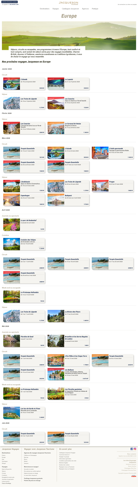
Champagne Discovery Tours (129, 470)
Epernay (26, 457)
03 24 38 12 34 (14, 4)
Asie (3, 459)
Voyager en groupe (64, 456)
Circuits (4, 473)
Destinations (44, 8)
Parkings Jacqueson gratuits (33, 478)
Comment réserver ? (64, 454)
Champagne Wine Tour (130, 468)
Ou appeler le (5, 4)
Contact (9, 2)
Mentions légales (63, 462)
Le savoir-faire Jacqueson (30, 475)
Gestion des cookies (64, 465)
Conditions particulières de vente (67, 460)
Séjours (4, 471)
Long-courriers (5, 481)
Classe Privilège (6, 483)
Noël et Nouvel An (7, 469)
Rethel (25, 461)
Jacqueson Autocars (131, 464)
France (3, 455)
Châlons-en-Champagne (30, 455)
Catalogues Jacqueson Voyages (67, 452)
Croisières (4, 475)
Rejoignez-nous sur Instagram (66, 469)
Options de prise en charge (31, 473)
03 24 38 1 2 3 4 (132, 456)
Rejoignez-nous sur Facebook (66, 467)
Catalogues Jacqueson (70, 8)
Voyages (56, 8)
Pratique (95, 8)
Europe (4, 457)
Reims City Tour (132, 466)
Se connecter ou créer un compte (127, 4)
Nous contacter (131, 454)
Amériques (5, 461)
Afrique (4, 463)
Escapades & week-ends (8, 477)
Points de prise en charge (32, 480)
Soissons (26, 463)
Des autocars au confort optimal (32, 471)
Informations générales (65, 458)
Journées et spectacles (8, 479)
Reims (25, 459)
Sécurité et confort (29, 469)
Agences (85, 8)
